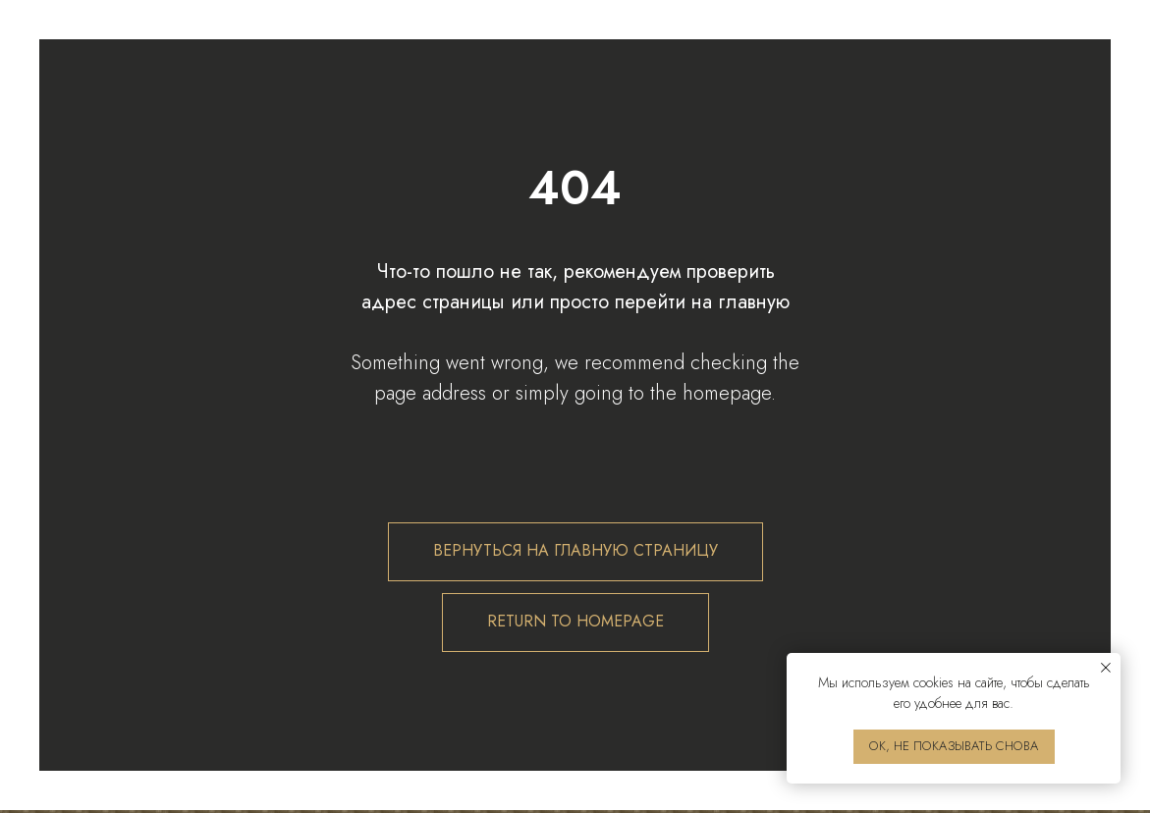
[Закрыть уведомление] (1106, 668)
